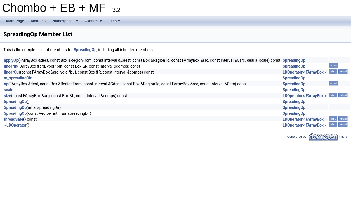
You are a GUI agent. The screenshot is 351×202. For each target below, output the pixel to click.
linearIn (10, 66)
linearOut (12, 72)
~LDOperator (15, 125)
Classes (94, 22)
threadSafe (13, 119)
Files (115, 22)
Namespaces (65, 22)
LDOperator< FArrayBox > (304, 72)
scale (8, 90)
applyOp (11, 60)
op (6, 84)
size (7, 95)
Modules (38, 21)
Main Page (15, 21)
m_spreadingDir (18, 78)
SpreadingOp (85, 49)
